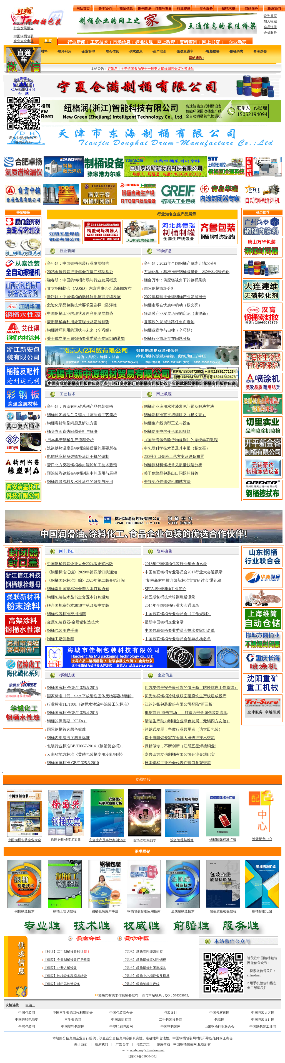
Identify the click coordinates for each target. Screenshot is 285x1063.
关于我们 (81, 1044)
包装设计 (170, 1013)
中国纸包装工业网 (262, 1026)
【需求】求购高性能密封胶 (143, 952)
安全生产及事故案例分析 (107, 840)
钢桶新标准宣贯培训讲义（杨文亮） (175, 415)
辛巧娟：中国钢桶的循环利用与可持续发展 (84, 297)
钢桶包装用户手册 (62, 631)
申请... (30, 1005)
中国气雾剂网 (219, 1013)
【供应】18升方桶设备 (60, 968)
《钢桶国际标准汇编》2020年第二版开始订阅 (86, 580)
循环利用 (64, 51)
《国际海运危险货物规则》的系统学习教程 (181, 440)
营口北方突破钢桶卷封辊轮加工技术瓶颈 (82, 465)
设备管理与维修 (182, 840)
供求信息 (135, 51)
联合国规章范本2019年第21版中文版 (78, 605)
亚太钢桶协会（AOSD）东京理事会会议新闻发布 (89, 288)
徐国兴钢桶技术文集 (66, 839)
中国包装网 (26, 1013)
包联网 (219, 1020)
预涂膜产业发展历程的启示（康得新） (177, 313)
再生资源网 (72, 1020)
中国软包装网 (171, 1026)
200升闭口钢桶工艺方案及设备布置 (174, 457)
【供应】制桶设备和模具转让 (65, 976)
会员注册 (270, 27)
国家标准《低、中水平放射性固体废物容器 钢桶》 (90, 696)
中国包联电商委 (26, 1020)
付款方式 (142, 1044)
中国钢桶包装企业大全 (24, 840)
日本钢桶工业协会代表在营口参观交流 (178, 763)
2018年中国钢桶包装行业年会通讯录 (176, 564)
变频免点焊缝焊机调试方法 (167, 482)
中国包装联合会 (121, 1013)
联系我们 (101, 1044)
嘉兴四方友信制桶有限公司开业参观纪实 (180, 754)
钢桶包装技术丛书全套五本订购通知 (78, 597)
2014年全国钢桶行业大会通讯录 (172, 605)
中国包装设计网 (262, 1020)
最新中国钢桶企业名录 (164, 622)
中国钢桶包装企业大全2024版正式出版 (80, 564)
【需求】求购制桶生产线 (141, 984)
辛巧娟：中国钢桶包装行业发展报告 (78, 263)
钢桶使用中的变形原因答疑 (167, 431)
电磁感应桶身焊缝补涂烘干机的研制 (78, 457)
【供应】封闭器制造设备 (62, 984)
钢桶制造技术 (24, 911)
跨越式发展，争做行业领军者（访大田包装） (183, 729)
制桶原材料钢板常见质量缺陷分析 (173, 465)
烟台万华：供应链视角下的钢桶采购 (175, 280)
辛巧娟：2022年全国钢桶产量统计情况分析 (181, 263)
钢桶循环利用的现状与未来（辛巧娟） (80, 330)
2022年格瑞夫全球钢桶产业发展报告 (175, 297)
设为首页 (270, 16)
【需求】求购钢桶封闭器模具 (144, 968)
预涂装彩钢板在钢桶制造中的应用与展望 (82, 473)
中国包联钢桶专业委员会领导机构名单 (178, 639)
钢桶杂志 (236, 51)
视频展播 (212, 51)
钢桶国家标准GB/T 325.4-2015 (72, 713)
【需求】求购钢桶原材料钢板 (144, 960)
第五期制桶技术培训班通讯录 (170, 597)
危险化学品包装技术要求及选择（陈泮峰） (84, 305)
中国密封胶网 (121, 1020)
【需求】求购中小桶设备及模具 (146, 976)
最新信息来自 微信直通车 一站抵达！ (24, 85)
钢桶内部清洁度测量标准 (68, 738)
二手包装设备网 (170, 1020)
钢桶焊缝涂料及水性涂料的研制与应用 (80, 482)
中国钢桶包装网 (185, 1044)
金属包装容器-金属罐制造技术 (73, 622)
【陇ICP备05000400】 (143, 1056)
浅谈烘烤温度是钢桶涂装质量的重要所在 (82, 448)
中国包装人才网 (262, 1013)
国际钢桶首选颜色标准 (66, 729)
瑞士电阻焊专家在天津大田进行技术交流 (180, 738)
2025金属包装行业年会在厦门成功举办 (80, 272)
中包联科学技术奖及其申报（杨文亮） (177, 448)
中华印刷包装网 (121, 1026)
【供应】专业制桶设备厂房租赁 (67, 960)
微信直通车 (185, 51)
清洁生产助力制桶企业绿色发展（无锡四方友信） (187, 721)
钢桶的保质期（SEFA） (67, 721)
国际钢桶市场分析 (159, 288)
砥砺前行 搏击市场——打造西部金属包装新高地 (186, 713)
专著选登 (260, 51)
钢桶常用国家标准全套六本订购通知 (78, 589)
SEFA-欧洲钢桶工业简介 (165, 589)
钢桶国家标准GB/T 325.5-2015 (72, 688)
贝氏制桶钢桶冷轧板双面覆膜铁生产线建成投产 (185, 696)
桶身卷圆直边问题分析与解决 (72, 431)
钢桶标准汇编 (262, 911)
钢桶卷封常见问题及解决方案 (72, 423)
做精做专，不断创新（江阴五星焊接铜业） (182, 746)
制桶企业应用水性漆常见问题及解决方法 (179, 406)
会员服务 (270, 33)
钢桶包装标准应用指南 (66, 614)
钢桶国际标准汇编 (222, 840)
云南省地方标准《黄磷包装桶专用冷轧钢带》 (86, 754)
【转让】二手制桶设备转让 (64, 952)
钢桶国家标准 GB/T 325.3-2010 (73, 763)
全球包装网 (26, 1026)
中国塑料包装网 (72, 1026)
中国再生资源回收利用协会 (73, 1013)
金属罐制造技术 (182, 911)
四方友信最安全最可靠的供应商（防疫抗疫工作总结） (191, 688)
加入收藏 (270, 21)
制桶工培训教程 (60, 639)
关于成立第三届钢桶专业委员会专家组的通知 (86, 339)
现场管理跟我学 (144, 840)
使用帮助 (163, 1044)
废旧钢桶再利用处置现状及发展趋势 (78, 322)
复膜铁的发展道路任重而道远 (169, 322)
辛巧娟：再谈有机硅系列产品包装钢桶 (80, 406)
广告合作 (122, 1044)
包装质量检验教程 (223, 911)
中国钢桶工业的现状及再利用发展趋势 (80, 313)
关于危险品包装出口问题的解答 (171, 473)
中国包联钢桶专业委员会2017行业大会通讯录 (183, 572)
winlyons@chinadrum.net (147, 1050)
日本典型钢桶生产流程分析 (70, 440)
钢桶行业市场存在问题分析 (167, 339)
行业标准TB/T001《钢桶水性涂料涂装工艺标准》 (89, 704)
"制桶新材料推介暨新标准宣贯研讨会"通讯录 (183, 580)
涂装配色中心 (262, 839)
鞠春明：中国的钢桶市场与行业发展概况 (82, 280)
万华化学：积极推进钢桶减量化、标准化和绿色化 (186, 272)
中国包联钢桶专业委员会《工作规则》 (178, 614)
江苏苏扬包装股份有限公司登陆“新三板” (179, 704)
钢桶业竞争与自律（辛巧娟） (169, 330)
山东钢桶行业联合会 (219, 1026)
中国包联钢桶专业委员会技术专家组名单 (180, 631)
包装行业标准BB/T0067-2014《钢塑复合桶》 (85, 746)
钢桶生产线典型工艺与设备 (167, 423)
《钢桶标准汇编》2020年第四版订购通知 (82, 572)
